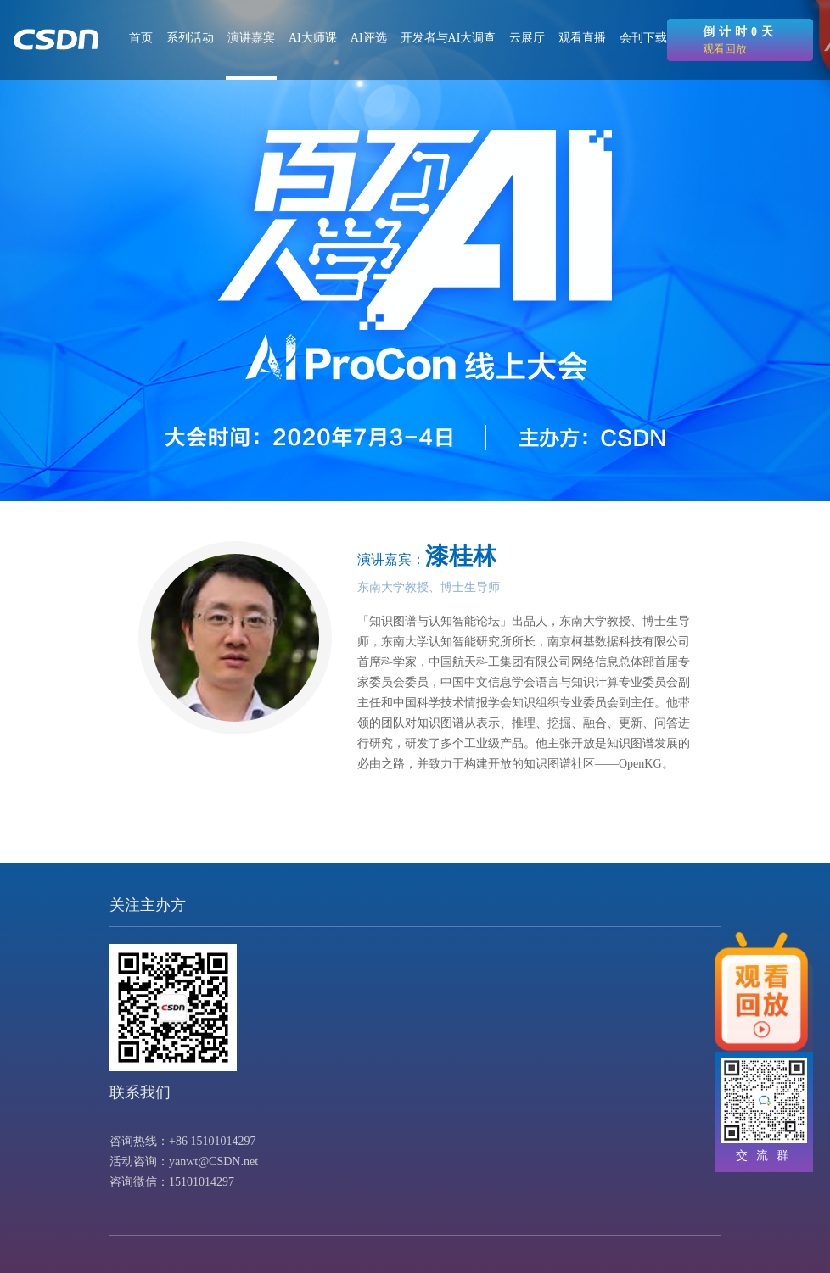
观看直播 (582, 37)
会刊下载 (643, 37)
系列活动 (190, 37)
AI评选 (369, 37)
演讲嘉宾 (251, 37)
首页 (141, 37)
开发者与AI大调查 (448, 37)
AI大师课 (313, 37)
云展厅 (527, 37)
